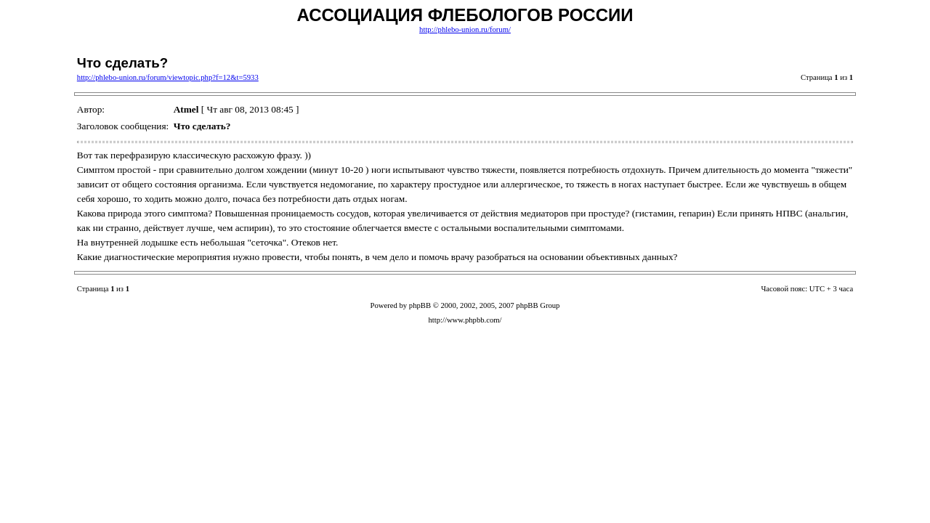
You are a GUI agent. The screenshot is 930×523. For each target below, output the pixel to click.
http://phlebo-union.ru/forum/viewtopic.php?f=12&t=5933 (168, 77)
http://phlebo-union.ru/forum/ (465, 29)
